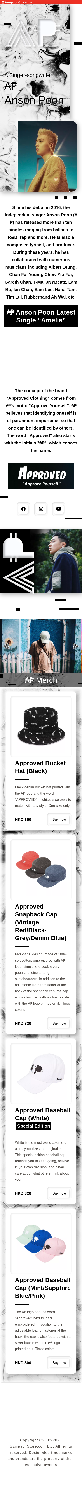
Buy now (59, 819)
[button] (76, 646)
